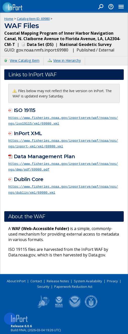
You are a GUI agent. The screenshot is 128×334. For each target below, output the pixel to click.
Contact (36, 279)
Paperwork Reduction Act (73, 285)
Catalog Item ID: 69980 (33, 18)
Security (43, 285)
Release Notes (58, 279)
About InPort (16, 279)
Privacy (112, 279)
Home (8, 18)
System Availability (88, 279)
